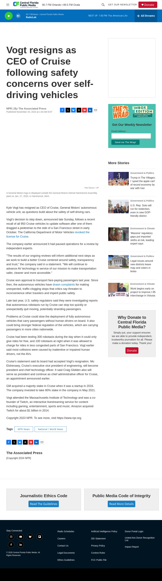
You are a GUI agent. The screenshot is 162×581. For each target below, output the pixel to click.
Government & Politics (142, 173)
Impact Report (132, 547)
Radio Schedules (65, 531)
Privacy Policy (98, 546)
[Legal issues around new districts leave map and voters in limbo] (118, 262)
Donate (149, 4)
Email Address (119, 131)
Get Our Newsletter (122, 4)
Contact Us (62, 546)
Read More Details (121, 504)
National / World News (50, 429)
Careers (61, 538)
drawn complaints (64, 284)
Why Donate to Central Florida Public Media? (132, 322)
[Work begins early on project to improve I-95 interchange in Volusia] (118, 289)
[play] (8, 16)
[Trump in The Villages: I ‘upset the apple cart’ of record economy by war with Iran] (118, 179)
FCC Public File (98, 560)
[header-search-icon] (103, 4)
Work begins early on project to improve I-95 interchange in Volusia (143, 292)
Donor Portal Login (134, 531)
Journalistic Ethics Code (43, 495)
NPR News (24, 429)
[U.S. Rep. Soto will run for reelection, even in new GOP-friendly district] (118, 206)
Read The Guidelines (43, 504)
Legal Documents (66, 553)
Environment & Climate (142, 228)
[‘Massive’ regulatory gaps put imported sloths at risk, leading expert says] (118, 234)
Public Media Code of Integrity (122, 495)
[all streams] (146, 16)
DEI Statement (98, 538)
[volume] (18, 15)
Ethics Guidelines (66, 560)
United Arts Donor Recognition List (140, 539)
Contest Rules (98, 553)
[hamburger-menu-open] (8, 5)
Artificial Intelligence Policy (104, 531)
